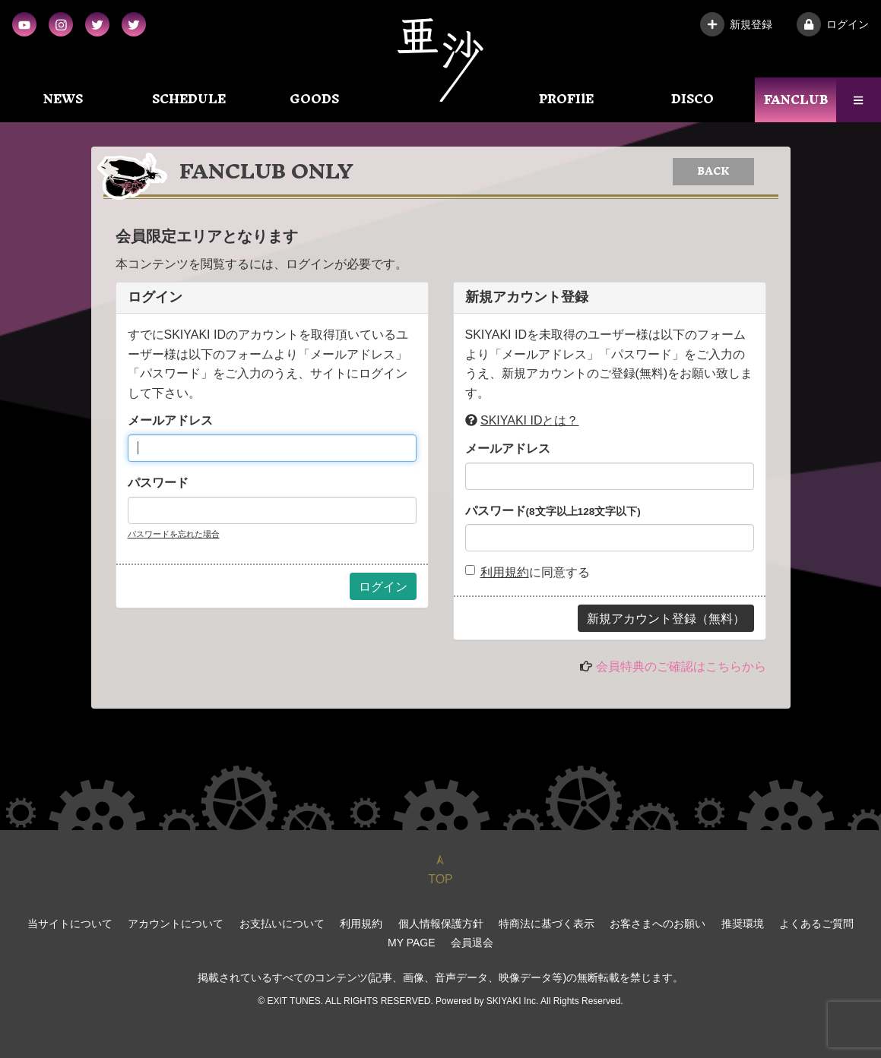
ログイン (833, 24)
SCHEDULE (189, 98)
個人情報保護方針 (440, 923)
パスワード (158, 482)
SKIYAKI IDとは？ (529, 420)
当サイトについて (70, 923)
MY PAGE (412, 942)
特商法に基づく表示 (546, 923)
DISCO (692, 98)
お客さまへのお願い (657, 923)
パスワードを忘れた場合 (174, 533)
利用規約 (504, 572)
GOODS (314, 98)
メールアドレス (170, 420)
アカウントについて (175, 923)
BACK (713, 171)
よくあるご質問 (816, 923)
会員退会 (472, 942)
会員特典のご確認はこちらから (681, 666)
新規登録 (736, 24)
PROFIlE (566, 98)
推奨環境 (742, 923)
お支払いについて (282, 923)
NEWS (63, 98)
